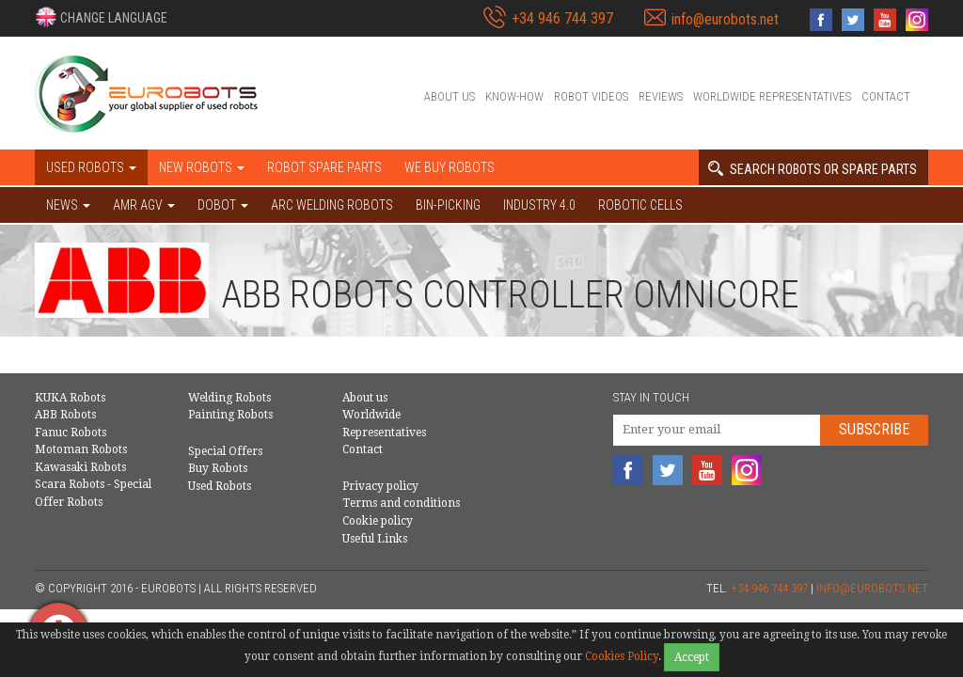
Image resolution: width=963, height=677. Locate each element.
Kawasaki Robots (80, 467)
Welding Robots (229, 397)
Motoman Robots (81, 449)
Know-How (514, 96)
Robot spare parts (324, 167)
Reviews (661, 96)
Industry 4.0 (539, 205)
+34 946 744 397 (562, 18)
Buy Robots (217, 468)
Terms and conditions (401, 503)
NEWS (68, 205)
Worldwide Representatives (772, 96)
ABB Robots (65, 414)
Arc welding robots (332, 205)
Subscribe (874, 429)
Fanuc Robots (70, 432)
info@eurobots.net (725, 19)
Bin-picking (448, 205)
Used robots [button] (91, 167)
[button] (101, 17)
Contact (885, 96)
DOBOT (222, 205)
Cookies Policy (621, 656)
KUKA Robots (70, 397)
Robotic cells (640, 205)
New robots (202, 167)
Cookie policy (377, 520)
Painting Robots (230, 414)
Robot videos (591, 96)
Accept (691, 657)
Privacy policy (380, 486)
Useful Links (374, 538)
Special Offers (225, 451)
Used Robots (219, 486)
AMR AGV (144, 205)
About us (449, 96)
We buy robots (449, 167)
